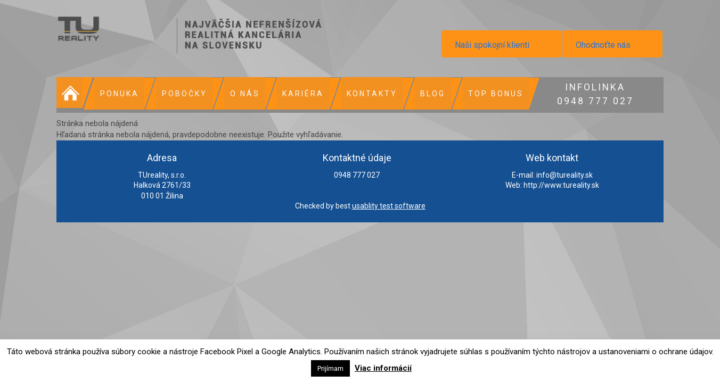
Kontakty (369, 93)
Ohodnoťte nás (603, 45)
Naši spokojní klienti (492, 45)
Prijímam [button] (330, 368)
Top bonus (492, 93)
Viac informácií (383, 368)
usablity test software (389, 205)
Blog (429, 93)
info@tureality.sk (564, 174)
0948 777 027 (591, 92)
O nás (243, 93)
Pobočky (183, 93)
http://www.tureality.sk (561, 184)
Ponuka (118, 93)
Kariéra (301, 93)
